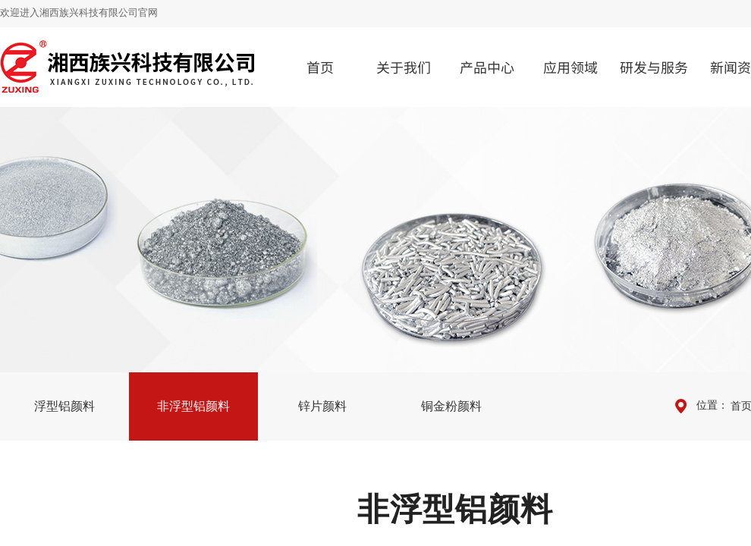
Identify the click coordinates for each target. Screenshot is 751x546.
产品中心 (487, 67)
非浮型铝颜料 (193, 406)
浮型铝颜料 (64, 406)
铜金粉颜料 (451, 406)
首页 (320, 67)
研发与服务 (654, 67)
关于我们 (403, 67)
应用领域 (570, 67)
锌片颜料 (322, 406)
